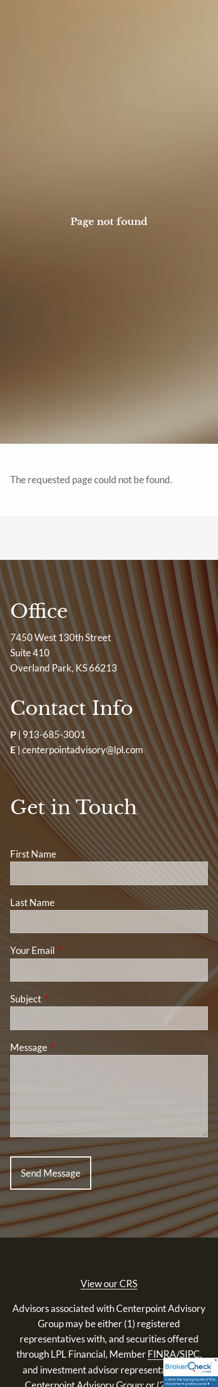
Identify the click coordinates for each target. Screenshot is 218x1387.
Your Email (76, 950)
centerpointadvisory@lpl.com (82, 750)
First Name (33, 854)
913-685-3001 (54, 734)
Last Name (32, 902)
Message (72, 1047)
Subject (69, 999)
